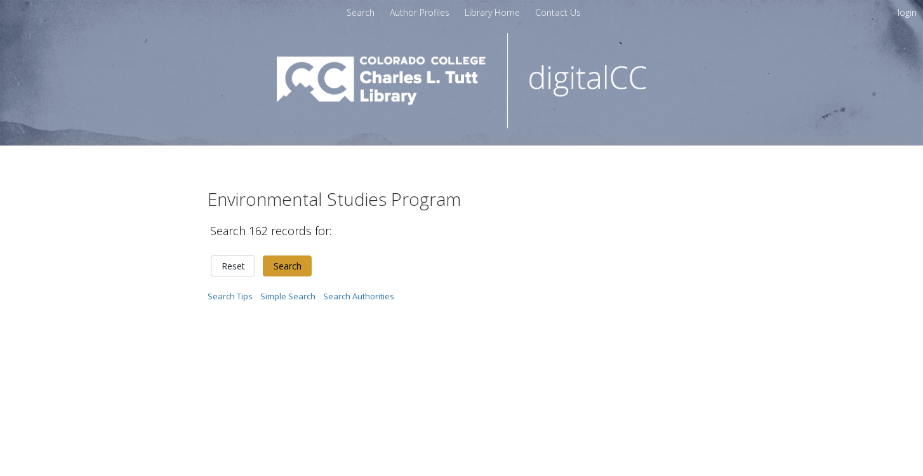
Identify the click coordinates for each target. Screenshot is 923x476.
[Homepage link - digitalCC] (462, 125)
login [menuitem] (907, 12)
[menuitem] (558, 12)
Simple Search (287, 296)
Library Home (493, 12)
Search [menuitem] (361, 12)
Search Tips (230, 296)
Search (288, 266)
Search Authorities (358, 296)
